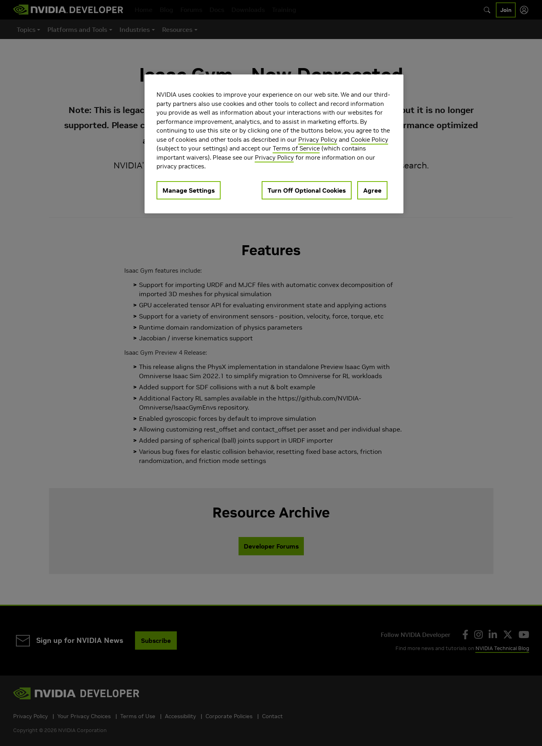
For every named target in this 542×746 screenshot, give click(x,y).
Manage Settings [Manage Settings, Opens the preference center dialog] (188, 190)
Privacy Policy (317, 139)
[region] (274, 143)
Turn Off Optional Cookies (307, 190)
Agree (372, 190)
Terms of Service (296, 148)
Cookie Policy (369, 139)
